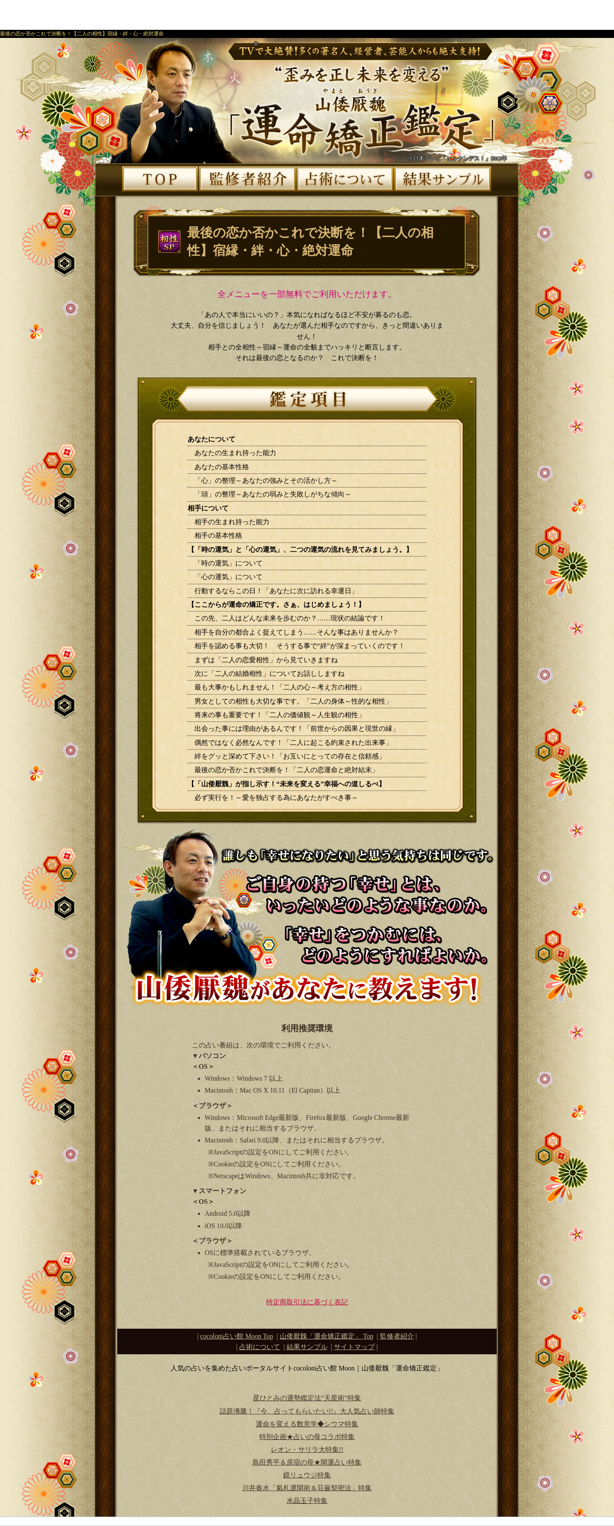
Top (327, 1336)
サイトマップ (354, 1346)
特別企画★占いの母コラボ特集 (307, 1436)
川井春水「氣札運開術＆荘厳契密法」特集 (307, 1487)
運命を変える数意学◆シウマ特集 (307, 1424)
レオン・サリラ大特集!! (307, 1449)
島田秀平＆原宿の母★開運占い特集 (307, 1462)
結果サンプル (307, 1346)
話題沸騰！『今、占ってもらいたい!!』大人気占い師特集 (307, 1411)
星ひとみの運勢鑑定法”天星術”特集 (307, 1398)
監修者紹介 (397, 1336)
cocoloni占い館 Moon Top (236, 1336)
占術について (259, 1346)
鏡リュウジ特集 (307, 1475)
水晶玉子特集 (307, 1500)
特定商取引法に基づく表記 (307, 1302)
